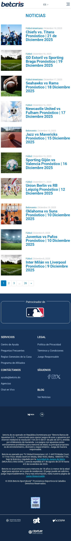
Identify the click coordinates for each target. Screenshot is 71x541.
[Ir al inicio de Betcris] (12, 4)
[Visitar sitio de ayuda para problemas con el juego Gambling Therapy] (36, 520)
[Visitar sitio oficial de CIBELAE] (35, 532)
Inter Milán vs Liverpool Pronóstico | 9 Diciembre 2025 (47, 266)
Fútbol (29, 54)
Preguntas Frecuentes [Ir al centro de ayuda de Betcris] (12, 350)
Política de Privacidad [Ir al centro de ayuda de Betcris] (49, 344)
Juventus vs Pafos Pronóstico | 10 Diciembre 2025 (48, 240)
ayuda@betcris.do (10, 377)
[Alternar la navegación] (68, 4)
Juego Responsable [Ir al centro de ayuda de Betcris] (48, 356)
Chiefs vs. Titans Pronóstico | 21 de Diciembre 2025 (41, 36)
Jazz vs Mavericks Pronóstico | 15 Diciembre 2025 (48, 138)
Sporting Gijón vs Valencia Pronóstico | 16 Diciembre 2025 (46, 164)
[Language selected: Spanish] (45, 4)
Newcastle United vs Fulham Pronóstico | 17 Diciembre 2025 (45, 112)
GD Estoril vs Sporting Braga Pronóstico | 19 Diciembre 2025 (44, 61)
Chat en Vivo (8, 390)
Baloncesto (31, 130)
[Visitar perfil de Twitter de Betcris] (58, 380)
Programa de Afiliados (13, 362)
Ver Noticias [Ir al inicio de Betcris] (43, 397)
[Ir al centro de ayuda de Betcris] (42, 418)
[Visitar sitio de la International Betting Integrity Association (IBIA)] (13, 520)
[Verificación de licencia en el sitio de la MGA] (31, 418)
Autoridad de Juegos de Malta (50, 459)
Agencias (6, 383)
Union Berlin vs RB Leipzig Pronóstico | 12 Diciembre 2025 (45, 189)
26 (25, 283)
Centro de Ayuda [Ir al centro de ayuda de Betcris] (10, 344)
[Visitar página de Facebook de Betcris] (49, 380)
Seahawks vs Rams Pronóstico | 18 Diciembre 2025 (48, 87)
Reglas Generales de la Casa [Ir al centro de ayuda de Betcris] (16, 356)
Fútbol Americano (34, 28)
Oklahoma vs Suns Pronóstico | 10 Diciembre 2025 (48, 215)
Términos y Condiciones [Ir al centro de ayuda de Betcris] (50, 350)
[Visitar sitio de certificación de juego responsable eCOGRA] (59, 520)
